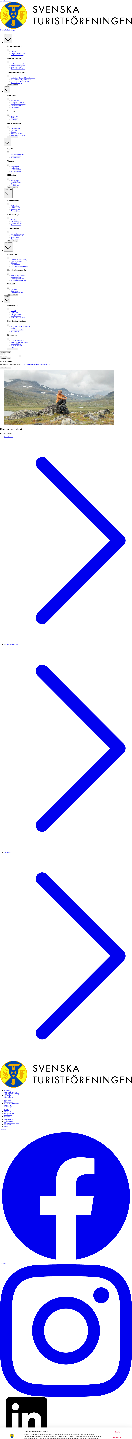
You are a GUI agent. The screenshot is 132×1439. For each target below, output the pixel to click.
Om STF (6, 1110)
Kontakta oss (7, 1095)
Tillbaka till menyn (5, 352)
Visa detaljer (28, 1435)
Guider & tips (8, 1107)
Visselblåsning (8, 1124)
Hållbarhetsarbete (9, 1113)
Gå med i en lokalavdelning (12, 1103)
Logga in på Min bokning (11, 1093)
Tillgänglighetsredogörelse (11, 1123)
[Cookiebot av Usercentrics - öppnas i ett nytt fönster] (12, 1435)
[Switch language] (0, 354)
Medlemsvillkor (8, 1121)
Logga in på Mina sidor (10, 1092)
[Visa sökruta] (2, 354)
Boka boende (7, 1100)
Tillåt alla (117, 1421)
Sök (1, 356)
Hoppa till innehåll (5, 1)
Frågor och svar (8, 1097)
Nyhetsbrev (7, 1116)
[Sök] (20, 356)
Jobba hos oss (8, 1111)
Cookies (6, 1126)
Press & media (8, 1115)
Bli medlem (7, 1090)
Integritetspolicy (8, 1119)
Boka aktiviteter (8, 1102)
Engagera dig (7, 1105)
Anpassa (117, 1427)
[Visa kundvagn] (4, 354)
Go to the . (36, 364)
